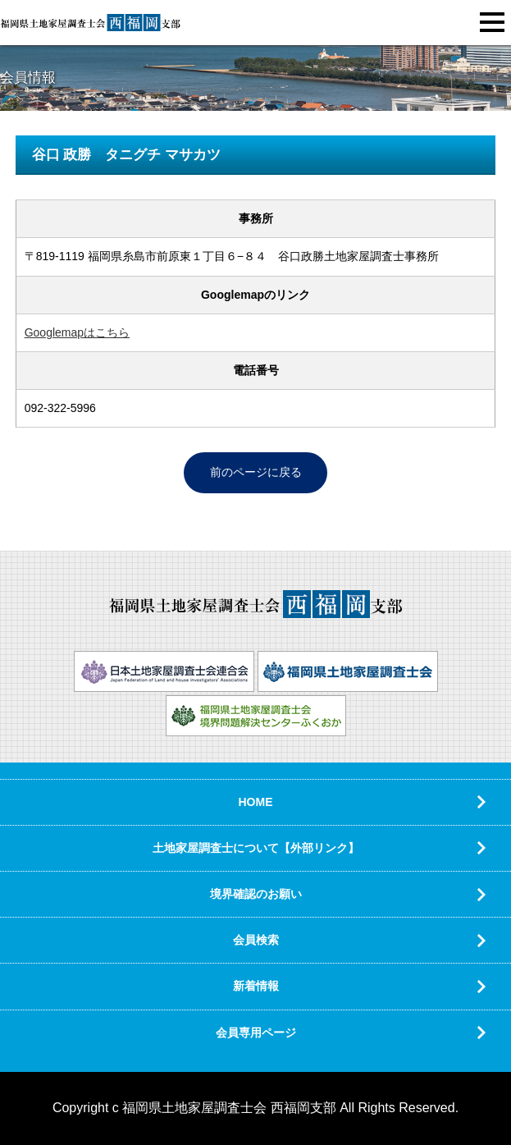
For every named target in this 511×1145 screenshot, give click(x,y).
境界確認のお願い (256, 893)
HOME (256, 801)
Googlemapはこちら (77, 332)
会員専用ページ (256, 1032)
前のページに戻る (256, 472)
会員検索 (256, 939)
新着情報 (256, 985)
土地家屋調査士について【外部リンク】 (256, 847)
